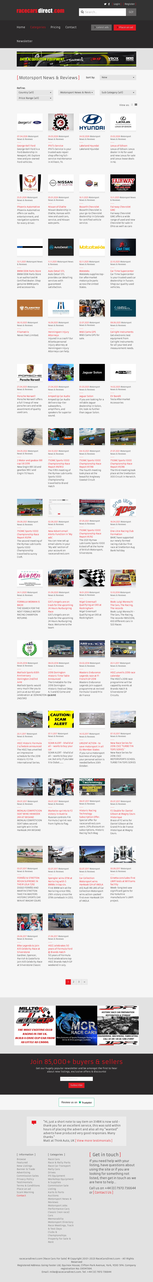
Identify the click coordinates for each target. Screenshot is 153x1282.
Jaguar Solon (86, 396)
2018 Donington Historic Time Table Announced (59, 675)
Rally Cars (54, 1169)
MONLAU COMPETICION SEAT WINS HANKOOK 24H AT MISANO (29, 814)
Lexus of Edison (118, 145)
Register (130, 3)
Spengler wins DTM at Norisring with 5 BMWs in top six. (60, 881)
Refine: (21, 88)
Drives (52, 1172)
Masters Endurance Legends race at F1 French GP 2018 (90, 675)
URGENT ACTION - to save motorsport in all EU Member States (91, 746)
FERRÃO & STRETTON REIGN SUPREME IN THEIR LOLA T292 (28, 881)
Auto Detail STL (56, 271)
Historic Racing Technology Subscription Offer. (89, 813)
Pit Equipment (56, 1175)
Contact (70, 27)
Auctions (53, 1195)
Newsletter (25, 41)
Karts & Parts (56, 1192)
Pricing (55, 27)
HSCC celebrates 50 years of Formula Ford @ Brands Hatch (60, 949)
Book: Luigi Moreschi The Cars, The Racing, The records (121, 605)
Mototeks (84, 271)
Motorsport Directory (60, 1222)
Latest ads (101, 27)
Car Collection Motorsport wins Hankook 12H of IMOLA (91, 881)
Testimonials (24, 1182)
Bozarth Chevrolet (89, 206)
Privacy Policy (25, 1179)
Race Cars (54, 1159)
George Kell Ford (26, 145)
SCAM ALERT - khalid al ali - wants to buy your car (60, 746)
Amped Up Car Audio (59, 396)
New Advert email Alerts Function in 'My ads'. (60, 534)
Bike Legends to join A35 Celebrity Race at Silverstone (28, 949)
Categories (38, 27)
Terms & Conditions (28, 1185)
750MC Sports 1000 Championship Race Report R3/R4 (28, 534)
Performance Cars (59, 1208)
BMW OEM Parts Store (29, 271)
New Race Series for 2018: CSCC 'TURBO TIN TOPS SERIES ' (121, 746)
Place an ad (125, 27)
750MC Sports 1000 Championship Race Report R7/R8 (90, 463)
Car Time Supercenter (122, 271)
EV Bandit (115, 396)
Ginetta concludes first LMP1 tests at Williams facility (122, 881)
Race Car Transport (59, 1165)
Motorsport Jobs (57, 1205)
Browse (21, 1159)
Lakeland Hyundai (89, 145)
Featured (22, 1162)
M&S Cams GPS (87, 332)
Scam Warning (25, 1192)
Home (21, 27)
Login (117, 3)
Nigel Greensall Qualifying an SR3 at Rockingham (90, 605)
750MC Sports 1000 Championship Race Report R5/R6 (121, 463)
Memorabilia (56, 1218)
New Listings (24, 1165)
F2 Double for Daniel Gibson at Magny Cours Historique (122, 814)
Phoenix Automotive (28, 206)
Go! (131, 12)
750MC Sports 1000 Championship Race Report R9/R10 (59, 463)
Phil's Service (55, 145)
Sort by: (90, 77)
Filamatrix (23, 332)
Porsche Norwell (26, 396)
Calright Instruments (121, 332)
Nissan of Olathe (57, 206)
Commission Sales (28, 1175)
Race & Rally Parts (59, 1162)
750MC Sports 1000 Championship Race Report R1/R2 (90, 533)
